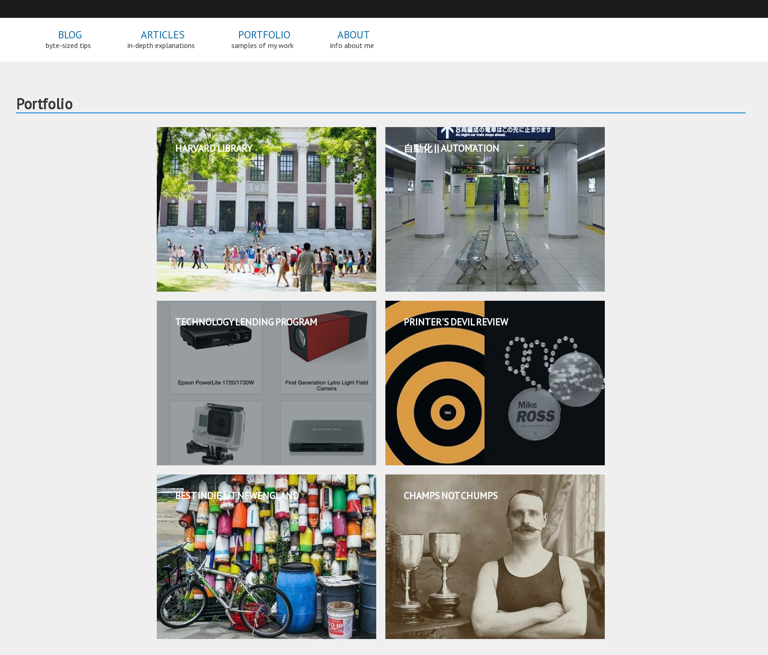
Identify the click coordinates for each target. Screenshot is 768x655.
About (352, 40)
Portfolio (262, 40)
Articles (161, 40)
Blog (68, 40)
